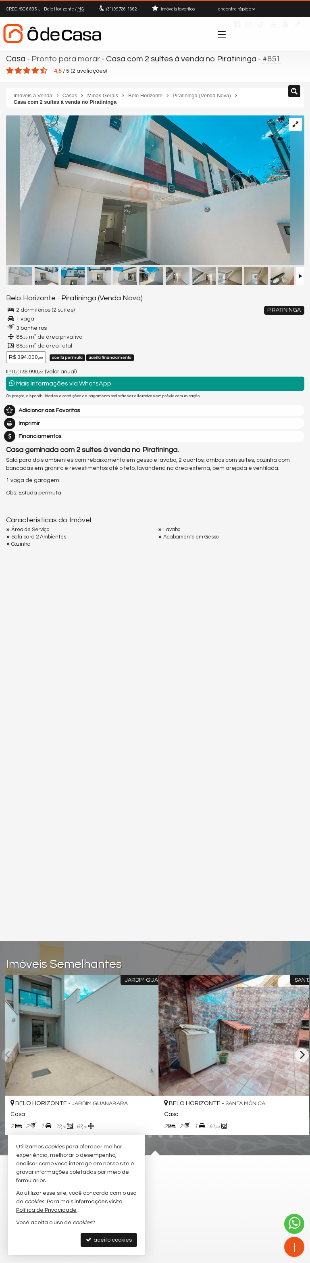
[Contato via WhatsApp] (294, 1224)
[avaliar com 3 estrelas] (27, 70)
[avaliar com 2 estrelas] (18, 70)
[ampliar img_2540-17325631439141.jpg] (148, 191)
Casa (15, 58)
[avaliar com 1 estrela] (10, 70)
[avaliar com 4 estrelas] (35, 70)
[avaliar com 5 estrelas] (44, 70)
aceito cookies (109, 1240)
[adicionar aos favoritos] (143, 1122)
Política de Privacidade (46, 1210)
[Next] (302, 1054)
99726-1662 (121, 9)
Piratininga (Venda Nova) (96, 298)
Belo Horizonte (29, 298)
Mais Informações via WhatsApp (60, 382)
